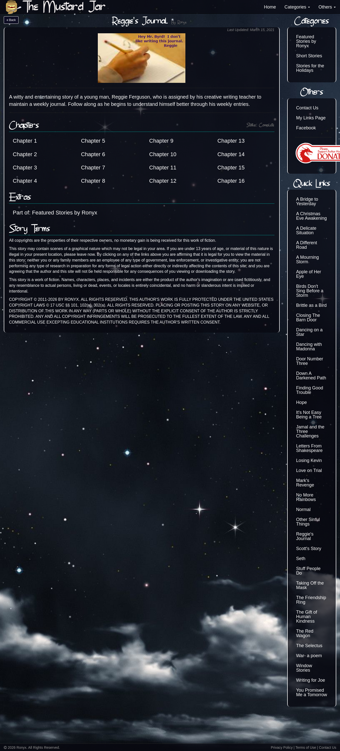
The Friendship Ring (311, 600)
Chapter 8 (93, 181)
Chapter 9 (161, 141)
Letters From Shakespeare (309, 448)
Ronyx (181, 22)
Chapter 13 (231, 141)
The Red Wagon (304, 633)
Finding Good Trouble (309, 390)
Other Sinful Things (308, 522)
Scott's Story (308, 548)
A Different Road (306, 245)
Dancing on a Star (309, 332)
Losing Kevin (309, 460)
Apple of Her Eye (308, 274)
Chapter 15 (231, 167)
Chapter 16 (231, 181)
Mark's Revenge (305, 482)
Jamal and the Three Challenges (310, 431)
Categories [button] (297, 7)
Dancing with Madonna (309, 346)
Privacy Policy (282, 747)
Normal (303, 509)
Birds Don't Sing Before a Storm (309, 291)
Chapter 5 (93, 141)
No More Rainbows (306, 497)
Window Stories (304, 668)
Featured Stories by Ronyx (306, 41)
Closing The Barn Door (308, 317)
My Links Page (311, 117)
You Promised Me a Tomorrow (311, 692)
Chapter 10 (162, 154)
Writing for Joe (310, 680)
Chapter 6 (93, 154)
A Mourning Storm (307, 259)
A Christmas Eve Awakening (311, 216)
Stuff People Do (308, 571)
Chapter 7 (93, 167)
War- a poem (309, 655)
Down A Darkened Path (311, 375)
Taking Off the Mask (310, 585)
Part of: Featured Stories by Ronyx (55, 212)
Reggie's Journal (304, 536)
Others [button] (327, 7)
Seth (300, 558)
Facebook (306, 127)
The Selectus (309, 645)
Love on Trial (309, 470)
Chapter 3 (25, 167)
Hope (301, 402)
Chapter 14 (231, 154)
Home (270, 7)
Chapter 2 (25, 154)
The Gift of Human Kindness (306, 617)
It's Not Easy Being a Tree (309, 414)
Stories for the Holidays (310, 68)
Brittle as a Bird (311, 305)
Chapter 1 (25, 141)
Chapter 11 (162, 167)
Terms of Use (305, 747)
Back (11, 20)
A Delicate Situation (306, 230)
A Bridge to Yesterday (307, 201)
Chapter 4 (25, 181)
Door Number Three (309, 361)
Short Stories (309, 55)
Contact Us (307, 107)
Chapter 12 (162, 181)
